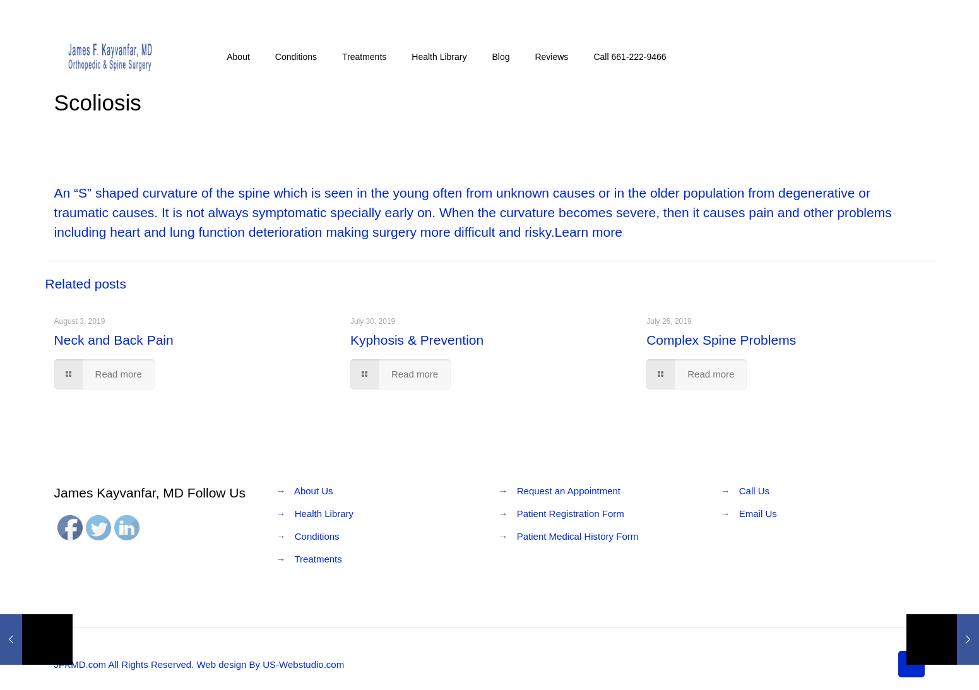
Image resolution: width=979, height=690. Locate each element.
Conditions (317, 536)
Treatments (317, 559)
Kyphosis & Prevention (417, 340)
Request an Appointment (568, 490)
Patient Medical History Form (578, 536)
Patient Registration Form (570, 513)
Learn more (588, 232)
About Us (313, 490)
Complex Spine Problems (721, 340)
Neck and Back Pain (114, 340)
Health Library (324, 513)
